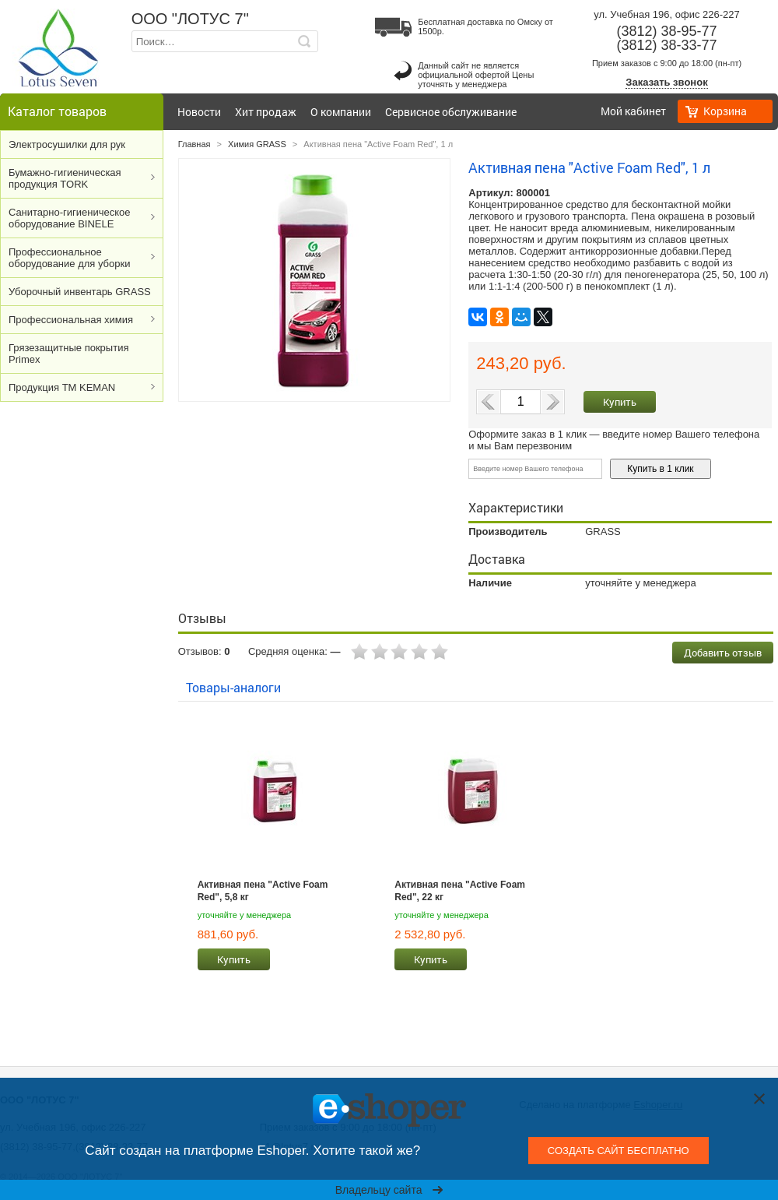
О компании (340, 111)
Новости (199, 111)
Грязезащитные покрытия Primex (68, 353)
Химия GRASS (257, 144)
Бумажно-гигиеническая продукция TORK (65, 178)
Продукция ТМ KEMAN (62, 387)
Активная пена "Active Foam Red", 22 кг (459, 891)
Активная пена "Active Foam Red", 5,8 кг (263, 891)
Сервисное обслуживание (451, 111)
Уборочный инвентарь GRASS (80, 291)
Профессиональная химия (71, 320)
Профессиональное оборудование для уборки (69, 257)
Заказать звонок (666, 82)
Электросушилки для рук (67, 144)
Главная (194, 144)
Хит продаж (265, 111)
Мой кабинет (633, 111)
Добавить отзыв (723, 653)
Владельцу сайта (389, 1190)
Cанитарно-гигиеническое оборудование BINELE (70, 218)
